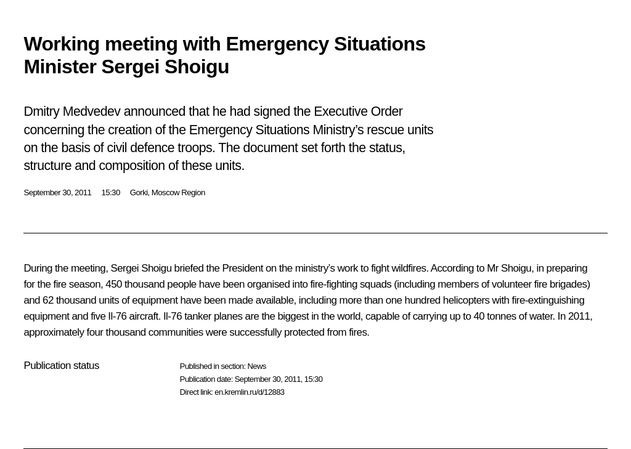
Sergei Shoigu (140, 268)
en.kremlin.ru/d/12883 (249, 392)
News (256, 366)
